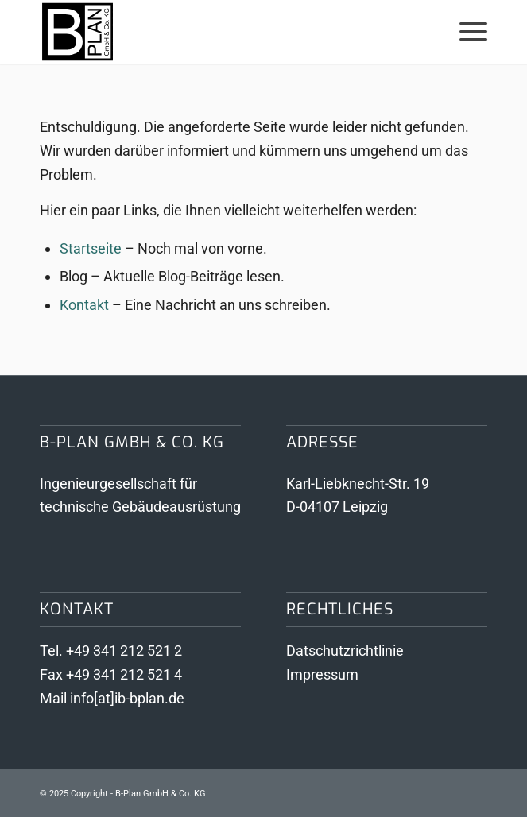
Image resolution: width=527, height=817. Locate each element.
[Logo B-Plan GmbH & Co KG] (219, 32)
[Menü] (465, 32)
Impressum (322, 674)
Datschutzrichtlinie (345, 650)
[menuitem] (465, 32)
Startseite (91, 248)
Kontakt (84, 304)
